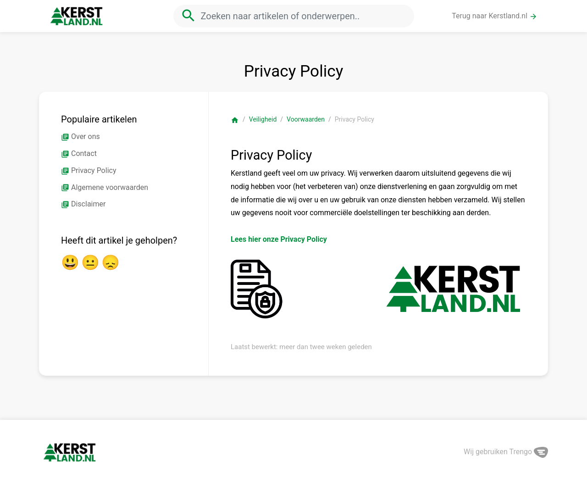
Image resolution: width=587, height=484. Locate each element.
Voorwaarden (306, 119)
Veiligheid (263, 119)
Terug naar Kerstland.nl (494, 16)
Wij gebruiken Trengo (506, 451)
